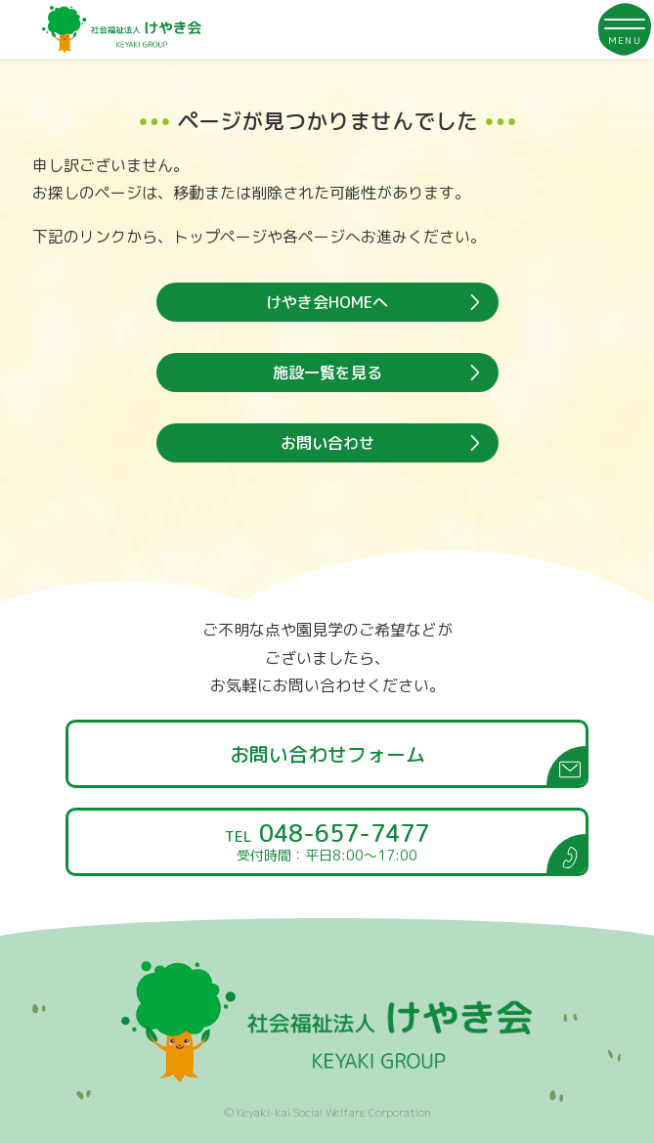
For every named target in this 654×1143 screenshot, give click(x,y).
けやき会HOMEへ (327, 302)
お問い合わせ (327, 443)
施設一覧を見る (327, 372)
